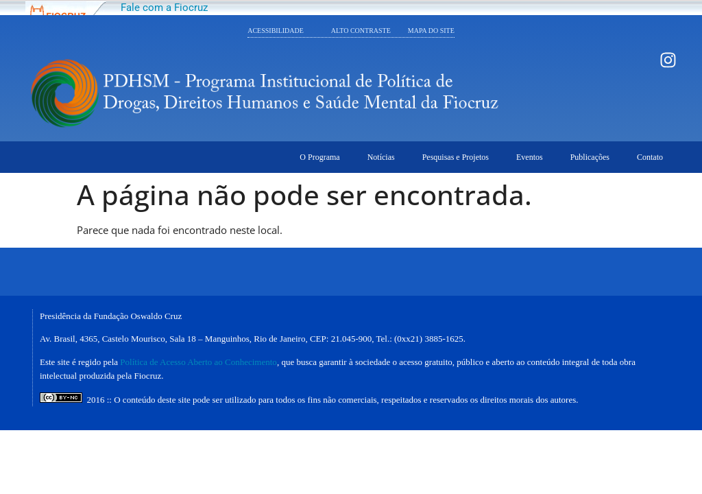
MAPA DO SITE (431, 30)
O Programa (319, 157)
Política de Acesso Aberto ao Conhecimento (198, 362)
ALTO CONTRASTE (369, 30)
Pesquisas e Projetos (455, 157)
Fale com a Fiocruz (164, 7)
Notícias (381, 157)
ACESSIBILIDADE (275, 30)
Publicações (589, 157)
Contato (650, 157)
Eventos (529, 157)
